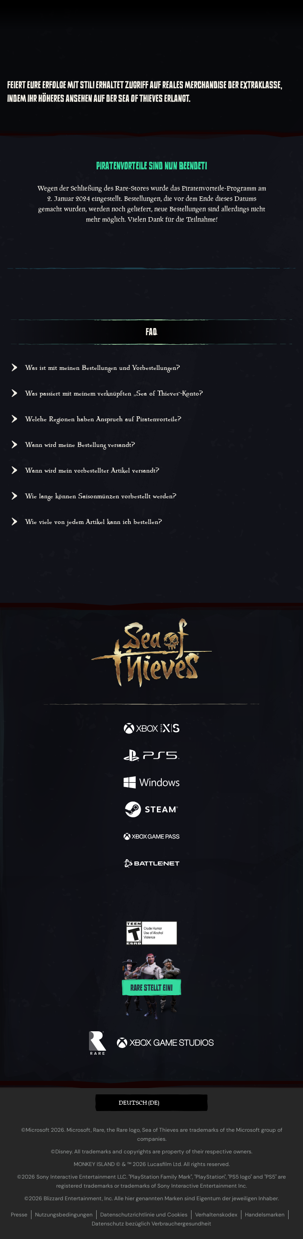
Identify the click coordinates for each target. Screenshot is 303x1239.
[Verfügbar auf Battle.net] (151, 865)
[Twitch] (124, 895)
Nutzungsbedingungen (64, 1214)
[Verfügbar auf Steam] (151, 810)
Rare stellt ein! (151, 988)
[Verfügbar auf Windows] (151, 783)
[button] (151, 1102)
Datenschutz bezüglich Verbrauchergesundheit (151, 1223)
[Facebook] (87, 894)
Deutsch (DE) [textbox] (139, 1103)
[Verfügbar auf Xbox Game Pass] (151, 837)
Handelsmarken (265, 1214)
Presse (19, 1214)
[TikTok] (196, 895)
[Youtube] (150, 895)
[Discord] (177, 895)
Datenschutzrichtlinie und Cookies (143, 1214)
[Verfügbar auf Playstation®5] (151, 756)
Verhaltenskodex (216, 1214)
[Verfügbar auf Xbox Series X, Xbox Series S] (151, 729)
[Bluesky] (214, 895)
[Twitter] (104, 894)
